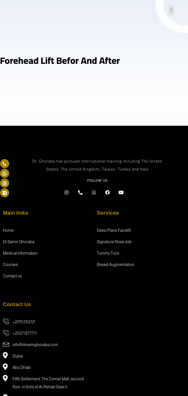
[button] (171, 10)
